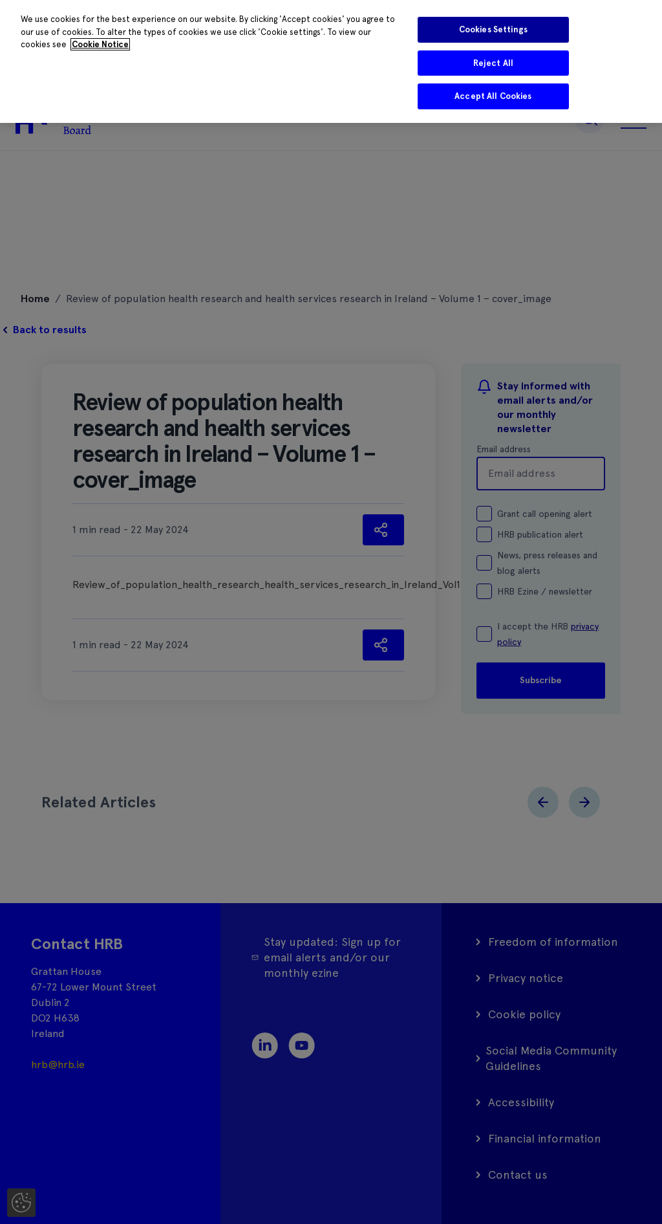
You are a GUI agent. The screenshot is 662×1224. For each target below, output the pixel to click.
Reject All (493, 63)
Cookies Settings (493, 29)
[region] (331, 61)
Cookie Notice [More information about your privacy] (100, 44)
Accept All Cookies (492, 96)
